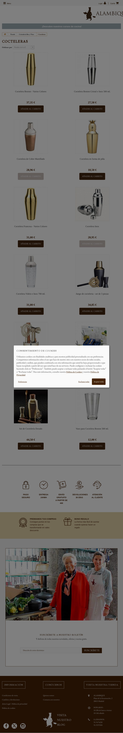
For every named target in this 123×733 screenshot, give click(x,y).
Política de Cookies (74, 371)
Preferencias (22, 381)
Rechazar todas (83, 381)
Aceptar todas (99, 381)
